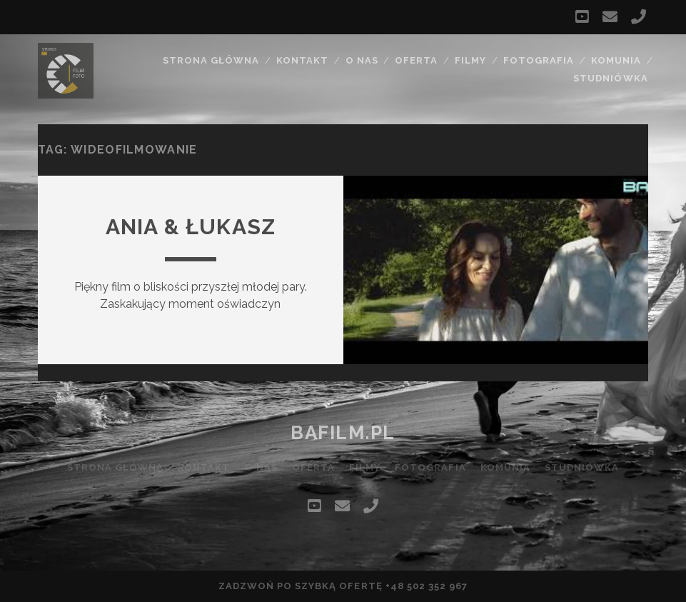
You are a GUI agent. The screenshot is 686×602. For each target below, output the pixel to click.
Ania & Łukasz (191, 226)
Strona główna (211, 60)
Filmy (470, 60)
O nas (361, 60)
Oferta (416, 60)
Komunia (616, 60)
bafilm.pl (343, 432)
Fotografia (538, 60)
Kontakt (302, 60)
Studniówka (610, 78)
